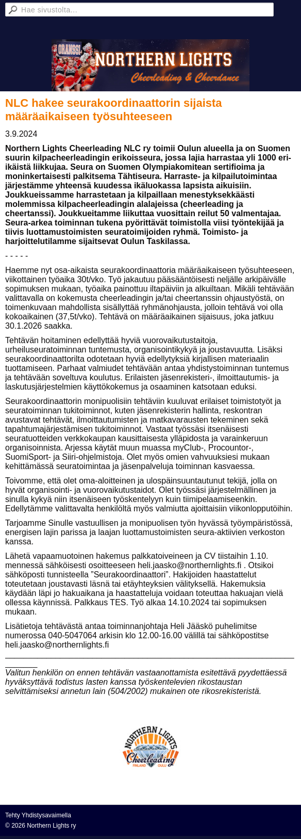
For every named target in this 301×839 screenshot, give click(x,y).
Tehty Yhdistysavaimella (38, 815)
